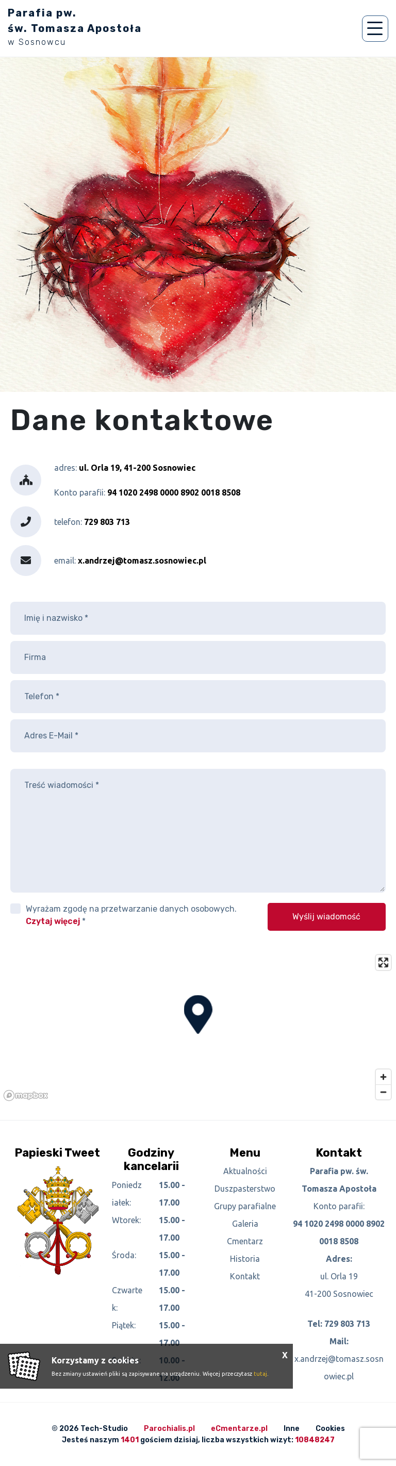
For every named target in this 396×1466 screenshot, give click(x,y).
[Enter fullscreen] (383, 962)
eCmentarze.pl (239, 1428)
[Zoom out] (383, 1091)
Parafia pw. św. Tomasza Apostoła (75, 27)
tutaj (260, 1374)
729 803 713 (347, 1323)
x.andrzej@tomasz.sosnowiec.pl (142, 560)
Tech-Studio (104, 1428)
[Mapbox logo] (25, 1095)
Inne (292, 1428)
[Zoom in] (383, 1076)
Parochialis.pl (169, 1428)
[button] (198, 1014)
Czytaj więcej (53, 921)
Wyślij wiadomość (326, 916)
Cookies (330, 1428)
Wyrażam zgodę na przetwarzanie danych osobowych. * (131, 915)
